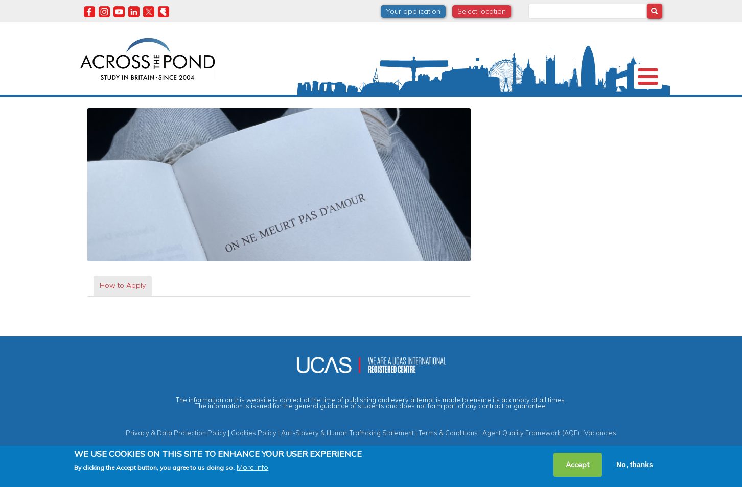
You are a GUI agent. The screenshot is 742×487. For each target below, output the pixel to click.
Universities (158, 104)
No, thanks (634, 464)
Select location (481, 11)
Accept (578, 464)
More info (252, 467)
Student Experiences (446, 104)
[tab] (122, 302)
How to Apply (123, 302)
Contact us (601, 104)
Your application (413, 11)
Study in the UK (221, 104)
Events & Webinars (531, 104)
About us (104, 104)
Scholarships (287, 104)
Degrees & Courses (361, 104)
